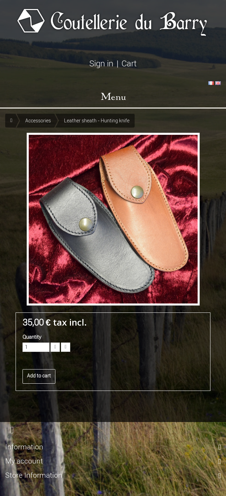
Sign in (101, 63)
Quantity (31, 337)
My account (24, 461)
